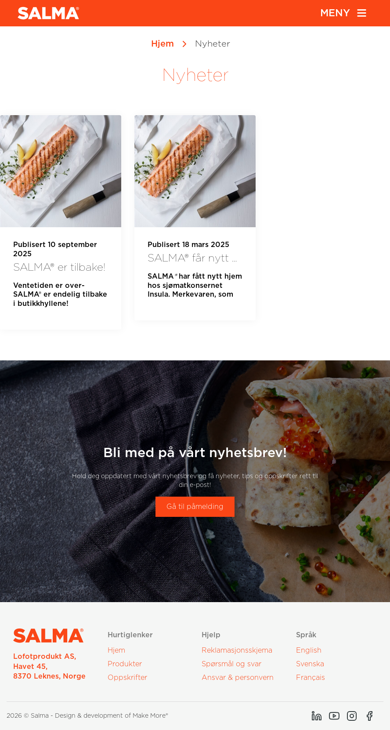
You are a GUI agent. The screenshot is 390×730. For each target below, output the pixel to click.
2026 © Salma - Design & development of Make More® (87, 716)
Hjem (162, 44)
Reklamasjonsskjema (237, 650)
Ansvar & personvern (238, 677)
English (308, 650)
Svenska (310, 664)
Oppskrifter (127, 677)
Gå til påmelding (195, 506)
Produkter (125, 664)
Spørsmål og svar (231, 664)
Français (310, 677)
